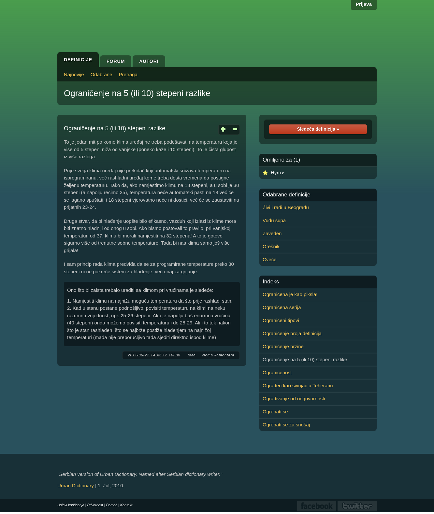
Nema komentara (218, 355)
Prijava (364, 4)
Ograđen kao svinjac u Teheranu (298, 385)
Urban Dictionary (75, 485)
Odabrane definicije (286, 195)
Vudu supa (274, 220)
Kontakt (126, 505)
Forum (116, 61)
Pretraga (128, 74)
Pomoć (111, 505)
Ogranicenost (277, 372)
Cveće (270, 259)
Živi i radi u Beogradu (286, 207)
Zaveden (272, 233)
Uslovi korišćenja (70, 505)
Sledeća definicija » (318, 129)
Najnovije (74, 74)
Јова (191, 355)
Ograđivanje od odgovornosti (294, 398)
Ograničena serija (282, 307)
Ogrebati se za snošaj (286, 424)
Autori (148, 61)
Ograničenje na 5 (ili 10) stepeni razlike (137, 93)
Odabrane (101, 74)
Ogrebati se (275, 411)
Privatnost (95, 505)
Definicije (78, 59)
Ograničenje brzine (283, 346)
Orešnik (271, 246)
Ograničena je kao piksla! (290, 294)
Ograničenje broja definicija (292, 333)
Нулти (277, 172)
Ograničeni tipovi (281, 320)
